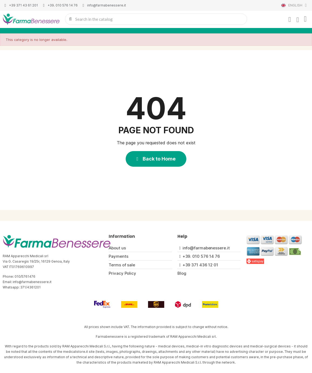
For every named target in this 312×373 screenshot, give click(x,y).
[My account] (289, 19)
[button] (156, 159)
